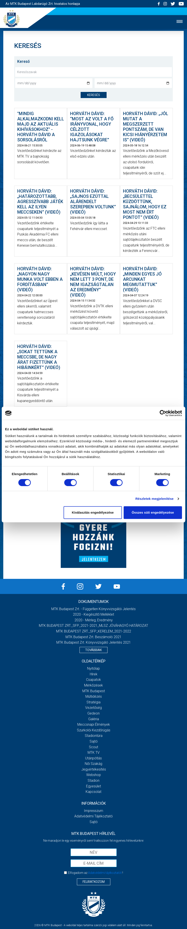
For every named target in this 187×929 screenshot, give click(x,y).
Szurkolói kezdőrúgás (93, 730)
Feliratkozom (94, 881)
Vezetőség (93, 708)
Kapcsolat (93, 792)
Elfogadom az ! (95, 873)
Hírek (93, 674)
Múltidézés (93, 696)
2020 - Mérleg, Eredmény (93, 620)
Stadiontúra (93, 736)
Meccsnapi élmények (93, 724)
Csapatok (93, 680)
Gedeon (93, 713)
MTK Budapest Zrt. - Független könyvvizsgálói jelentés (93, 609)
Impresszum (93, 811)
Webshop (93, 775)
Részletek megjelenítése (154, 499)
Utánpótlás (93, 758)
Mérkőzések (93, 685)
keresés (93, 95)
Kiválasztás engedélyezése (93, 512)
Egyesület (93, 786)
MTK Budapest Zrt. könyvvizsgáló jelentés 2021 (93, 642)
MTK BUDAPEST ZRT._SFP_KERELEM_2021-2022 (93, 631)
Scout (93, 747)
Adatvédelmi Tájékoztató (93, 816)
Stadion (93, 780)
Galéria (93, 719)
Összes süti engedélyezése (153, 512)
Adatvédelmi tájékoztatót (105, 873)
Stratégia (93, 702)
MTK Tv (94, 752)
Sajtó (94, 741)
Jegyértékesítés (93, 769)
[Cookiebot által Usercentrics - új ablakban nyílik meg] (163, 413)
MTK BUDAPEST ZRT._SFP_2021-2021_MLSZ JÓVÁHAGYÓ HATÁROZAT (93, 625)
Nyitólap (93, 668)
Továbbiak (93, 650)
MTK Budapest (93, 691)
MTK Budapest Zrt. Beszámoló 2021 (93, 637)
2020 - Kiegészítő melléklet (93, 614)
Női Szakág (93, 764)
